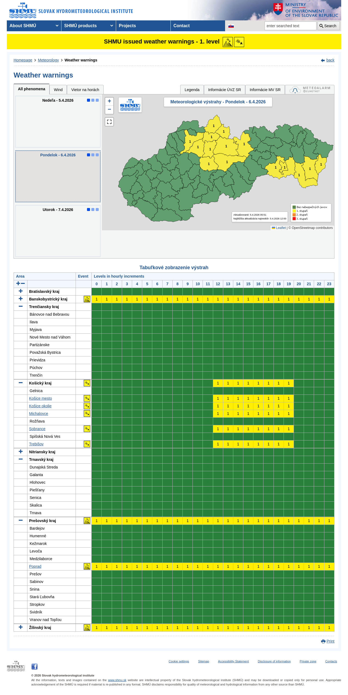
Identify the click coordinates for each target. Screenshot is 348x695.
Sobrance (37, 429)
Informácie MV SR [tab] (265, 90)
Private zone (308, 661)
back (330, 60)
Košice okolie (40, 406)
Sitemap (203, 661)
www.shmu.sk (117, 680)
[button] (109, 102)
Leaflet (279, 228)
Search (330, 26)
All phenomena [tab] (31, 89)
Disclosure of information (274, 661)
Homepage (23, 60)
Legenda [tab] (192, 90)
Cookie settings (179, 661)
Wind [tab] (58, 90)
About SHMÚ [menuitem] (23, 25)
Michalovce (38, 413)
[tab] (309, 89)
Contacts (331, 661)
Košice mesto (40, 398)
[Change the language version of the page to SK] (231, 25)
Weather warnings (81, 60)
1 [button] (212, 137)
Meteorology (48, 60)
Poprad (35, 566)
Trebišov (36, 444)
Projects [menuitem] (127, 25)
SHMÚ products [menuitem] (80, 25)
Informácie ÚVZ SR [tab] (224, 90)
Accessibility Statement (233, 661)
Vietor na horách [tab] (85, 90)
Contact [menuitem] (181, 25)
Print (330, 641)
